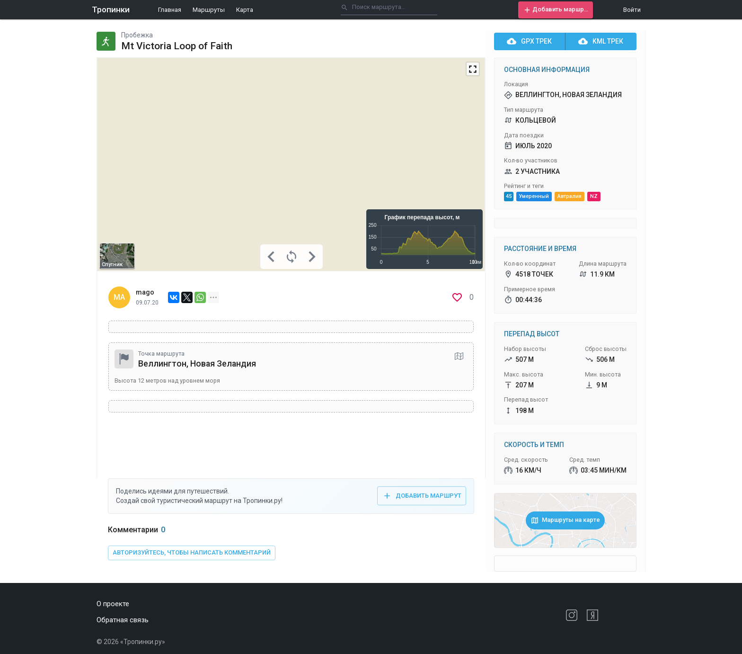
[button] (555, 9)
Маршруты (209, 9)
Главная (169, 9)
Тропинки (111, 9)
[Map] (291, 164)
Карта (244, 9)
